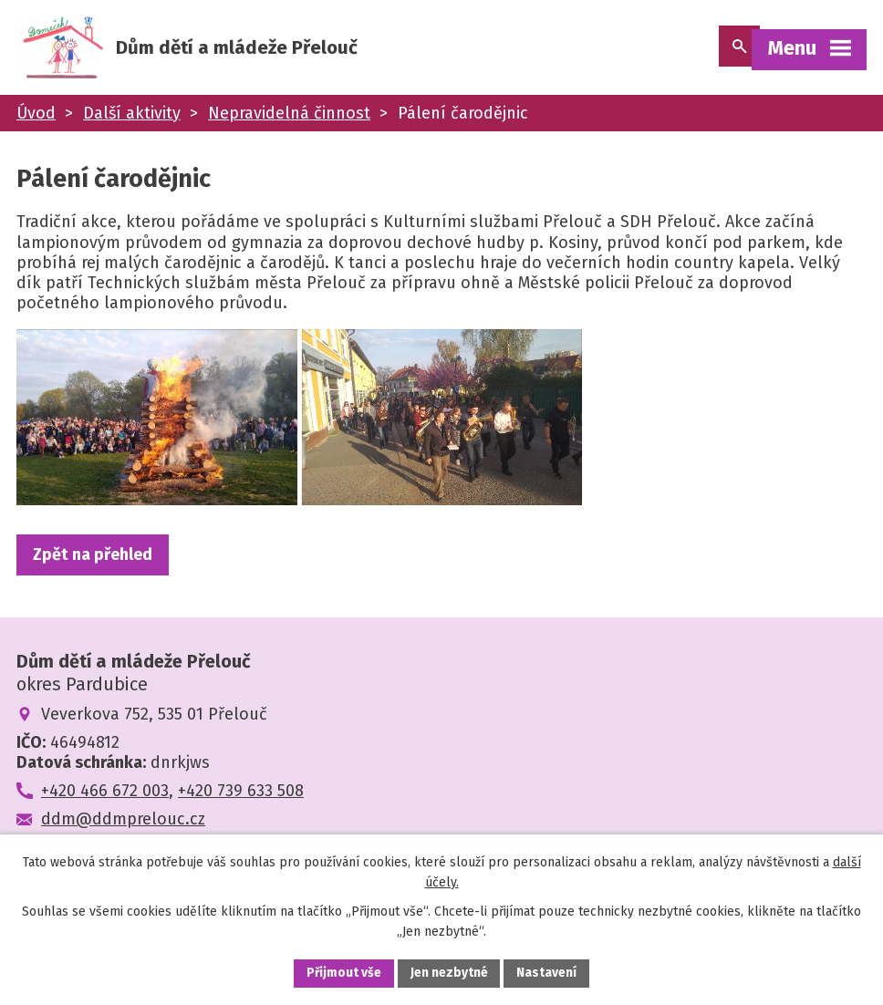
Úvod (36, 117)
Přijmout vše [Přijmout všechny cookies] (343, 972)
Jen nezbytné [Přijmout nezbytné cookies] (449, 972)
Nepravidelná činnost (289, 117)
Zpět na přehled (92, 582)
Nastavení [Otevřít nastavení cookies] (547, 972)
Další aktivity (132, 117)
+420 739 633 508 (241, 819)
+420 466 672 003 (105, 819)
